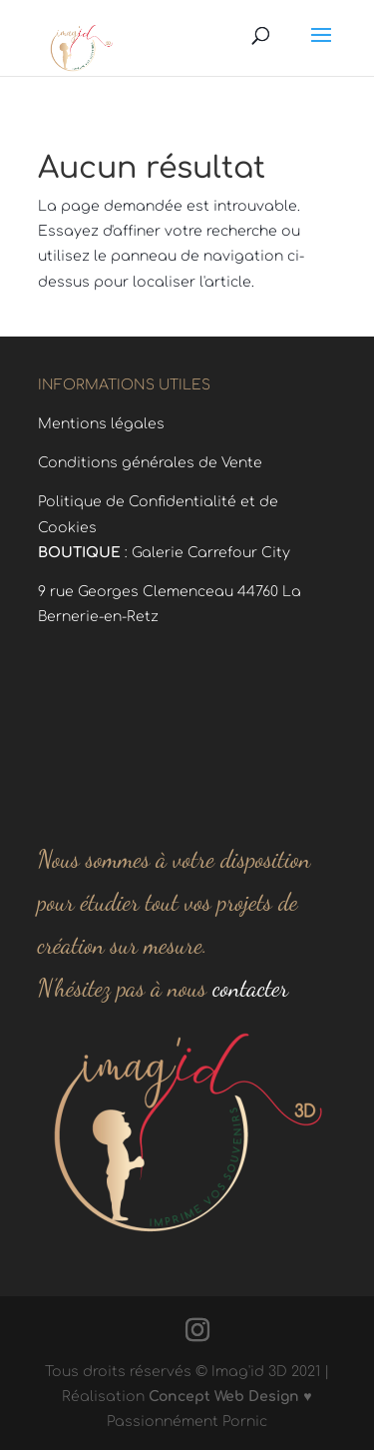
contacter (247, 988)
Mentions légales (101, 423)
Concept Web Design (224, 1396)
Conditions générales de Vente (150, 462)
